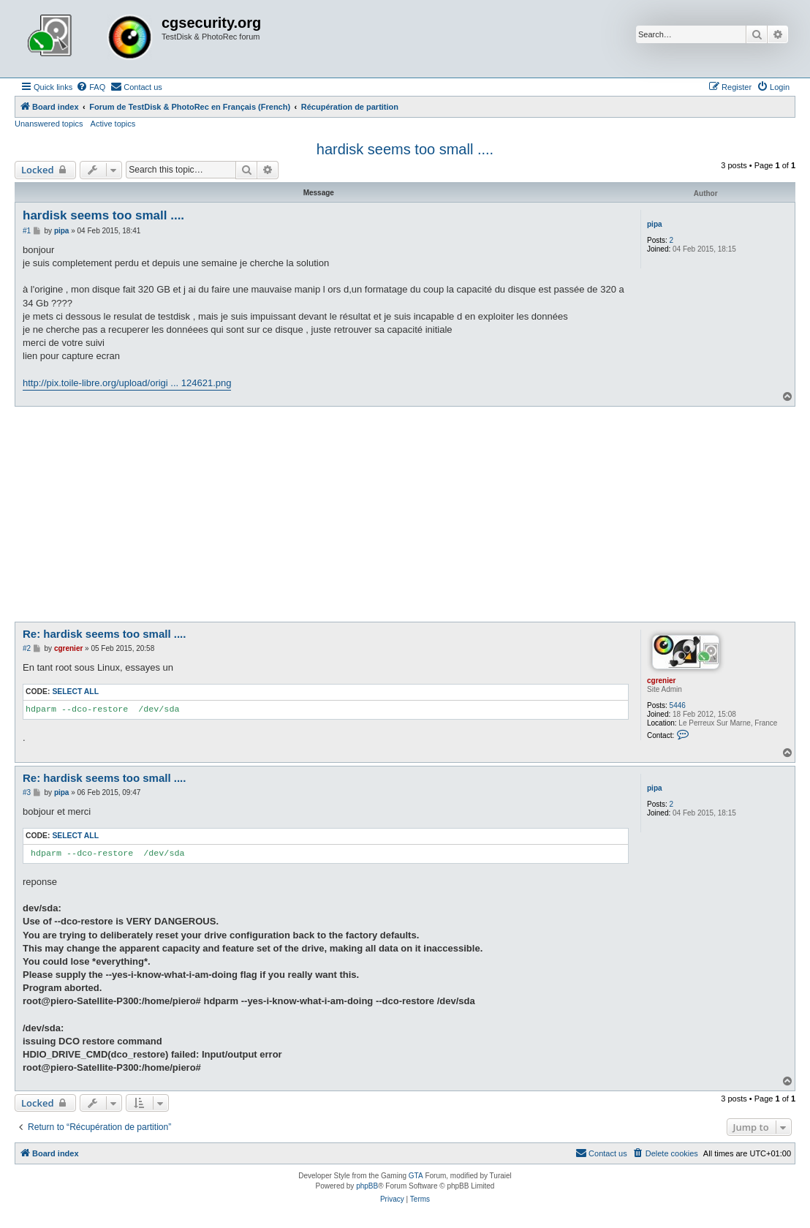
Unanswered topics (49, 123)
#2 (27, 648)
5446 (678, 705)
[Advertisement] (405, 516)
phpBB (367, 1186)
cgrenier (661, 681)
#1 (27, 231)
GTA (416, 1176)
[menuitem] (90, 87)
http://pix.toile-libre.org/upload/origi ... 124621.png (127, 382)
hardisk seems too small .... (405, 149)
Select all (75, 692)
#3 (27, 792)
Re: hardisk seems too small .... (104, 634)
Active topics (113, 123)
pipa (654, 224)
